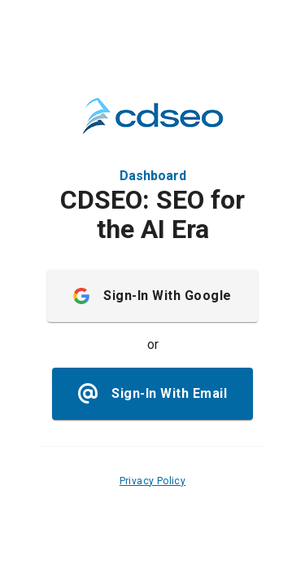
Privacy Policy (153, 481)
